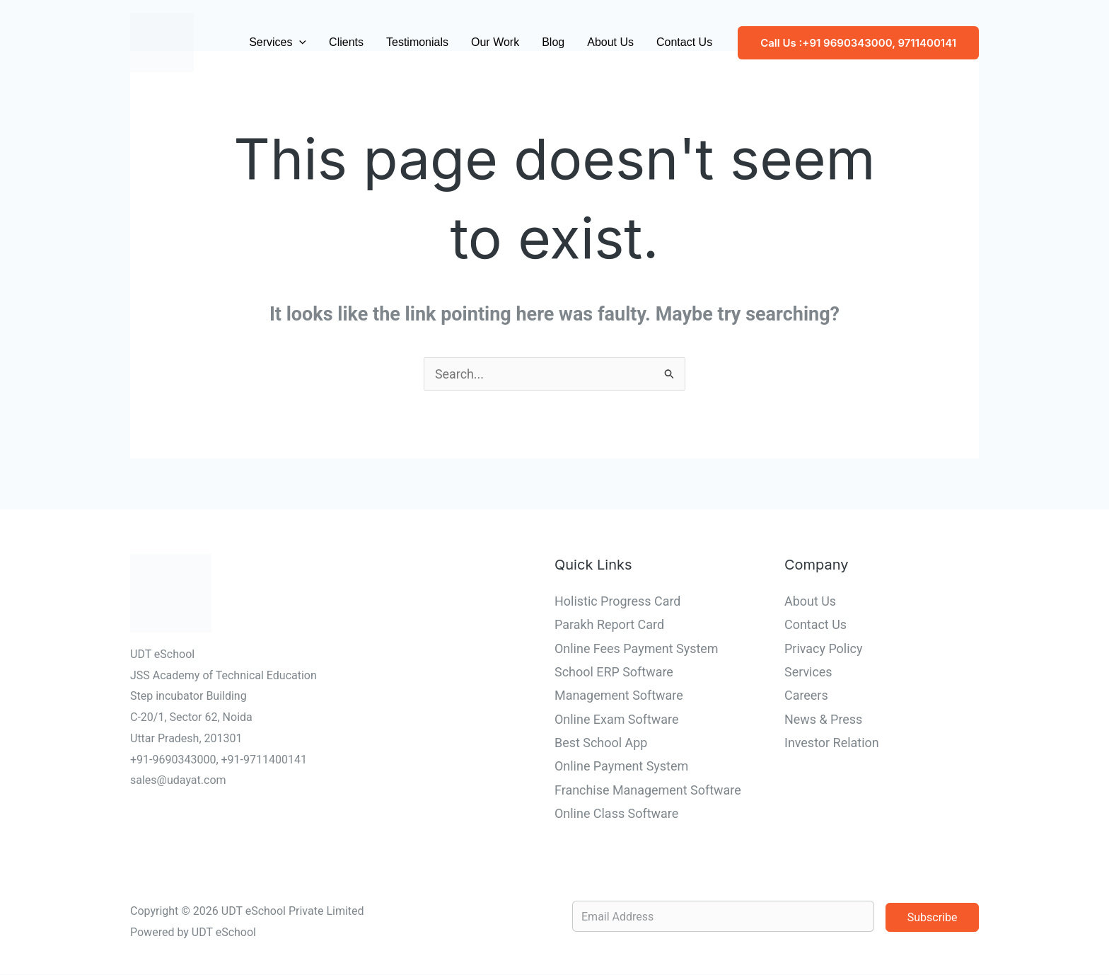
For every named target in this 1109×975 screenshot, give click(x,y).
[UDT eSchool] (162, 41)
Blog (553, 42)
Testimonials (417, 42)
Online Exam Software (616, 719)
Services (277, 42)
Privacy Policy (823, 648)
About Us (610, 42)
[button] (299, 42)
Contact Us (684, 42)
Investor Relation (831, 743)
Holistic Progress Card (617, 601)
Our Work (495, 42)
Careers (806, 695)
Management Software (618, 695)
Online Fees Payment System (636, 648)
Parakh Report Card (609, 625)
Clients (346, 42)
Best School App (601, 743)
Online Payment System (621, 766)
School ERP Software (613, 671)
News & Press (823, 719)
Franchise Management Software (648, 790)
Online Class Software (616, 814)
